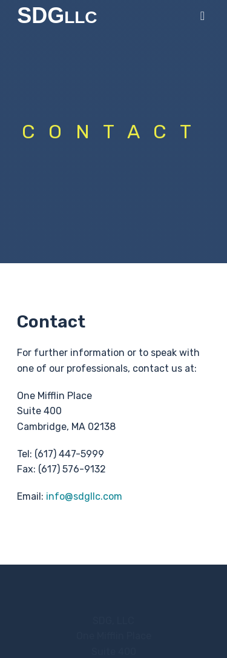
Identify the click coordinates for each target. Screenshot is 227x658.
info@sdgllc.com (84, 496)
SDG (47, 16)
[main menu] (202, 16)
